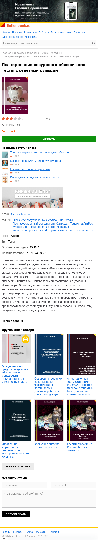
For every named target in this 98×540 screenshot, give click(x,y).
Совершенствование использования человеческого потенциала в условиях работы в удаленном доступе (48, 386)
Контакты (17, 532)
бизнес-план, (50, 220)
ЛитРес (29, 532)
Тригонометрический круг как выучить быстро (39, 152)
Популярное (16, 36)
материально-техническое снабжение (69, 230)
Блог (4, 36)
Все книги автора (18, 466)
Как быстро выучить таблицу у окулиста (35, 160)
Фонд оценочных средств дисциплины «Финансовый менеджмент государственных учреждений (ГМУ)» (15, 374)
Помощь (6, 532)
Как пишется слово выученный (30, 169)
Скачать (49, 139)
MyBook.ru (41, 532)
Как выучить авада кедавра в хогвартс (35, 177)
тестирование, (60, 226)
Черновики (31, 36)
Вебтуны (44, 32)
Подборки (79, 32)
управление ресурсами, (28, 230)
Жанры (6, 32)
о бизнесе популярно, (27, 220)
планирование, (40, 226)
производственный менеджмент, (34, 223)
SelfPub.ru (54, 532)
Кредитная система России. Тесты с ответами (79, 447)
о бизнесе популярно (26, 53)
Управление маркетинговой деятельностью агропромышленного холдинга (15, 450)
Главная (6, 53)
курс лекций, (21, 226)
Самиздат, (62, 223)
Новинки (17, 32)
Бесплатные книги (61, 32)
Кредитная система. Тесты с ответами (47, 446)
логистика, (67, 220)
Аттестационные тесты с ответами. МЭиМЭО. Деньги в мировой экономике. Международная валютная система (80, 386)
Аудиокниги (30, 32)
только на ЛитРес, (81, 223)
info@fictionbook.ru (11, 536)
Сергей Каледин (51, 53)
